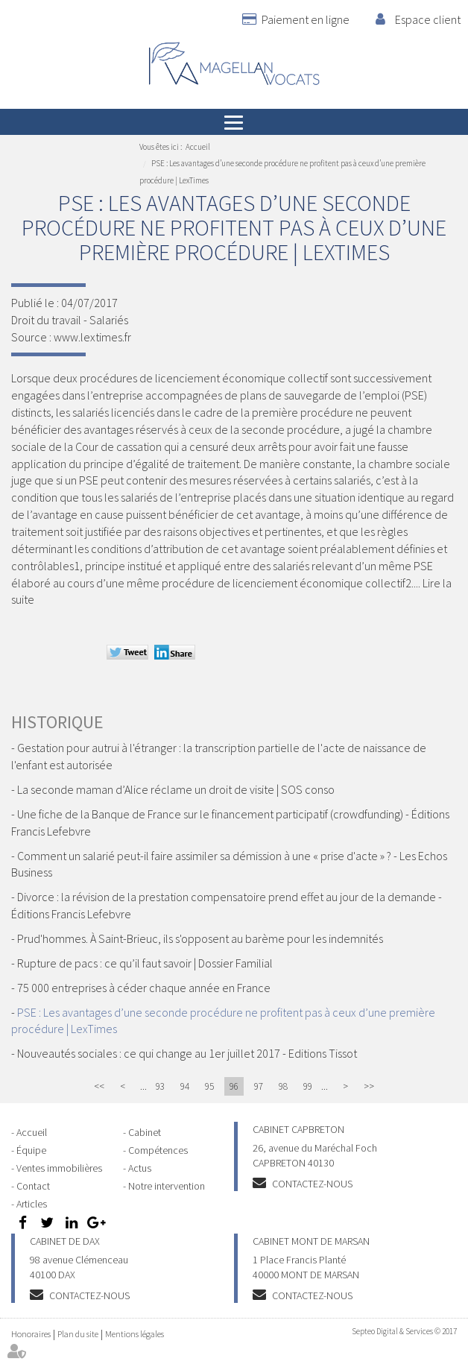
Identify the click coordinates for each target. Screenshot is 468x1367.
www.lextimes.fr (92, 336)
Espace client (428, 19)
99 (307, 1086)
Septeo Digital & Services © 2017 (404, 1331)
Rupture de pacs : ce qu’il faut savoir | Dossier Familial (145, 963)
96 (234, 1086)
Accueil (198, 147)
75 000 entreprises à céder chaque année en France (144, 987)
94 (184, 1086)
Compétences (158, 1150)
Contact (33, 1186)
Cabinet (144, 1132)
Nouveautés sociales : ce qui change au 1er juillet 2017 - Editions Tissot (187, 1053)
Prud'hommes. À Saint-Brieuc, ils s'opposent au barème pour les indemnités (200, 938)
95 (209, 1086)
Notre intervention (166, 1186)
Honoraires (31, 1333)
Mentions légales (134, 1333)
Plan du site (77, 1333)
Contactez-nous (312, 1183)
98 (283, 1086)
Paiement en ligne (306, 19)
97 (258, 1086)
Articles (31, 1203)
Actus (139, 1168)
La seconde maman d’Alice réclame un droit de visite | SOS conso (176, 789)
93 (160, 1086)
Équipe (31, 1150)
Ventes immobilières (59, 1168)
